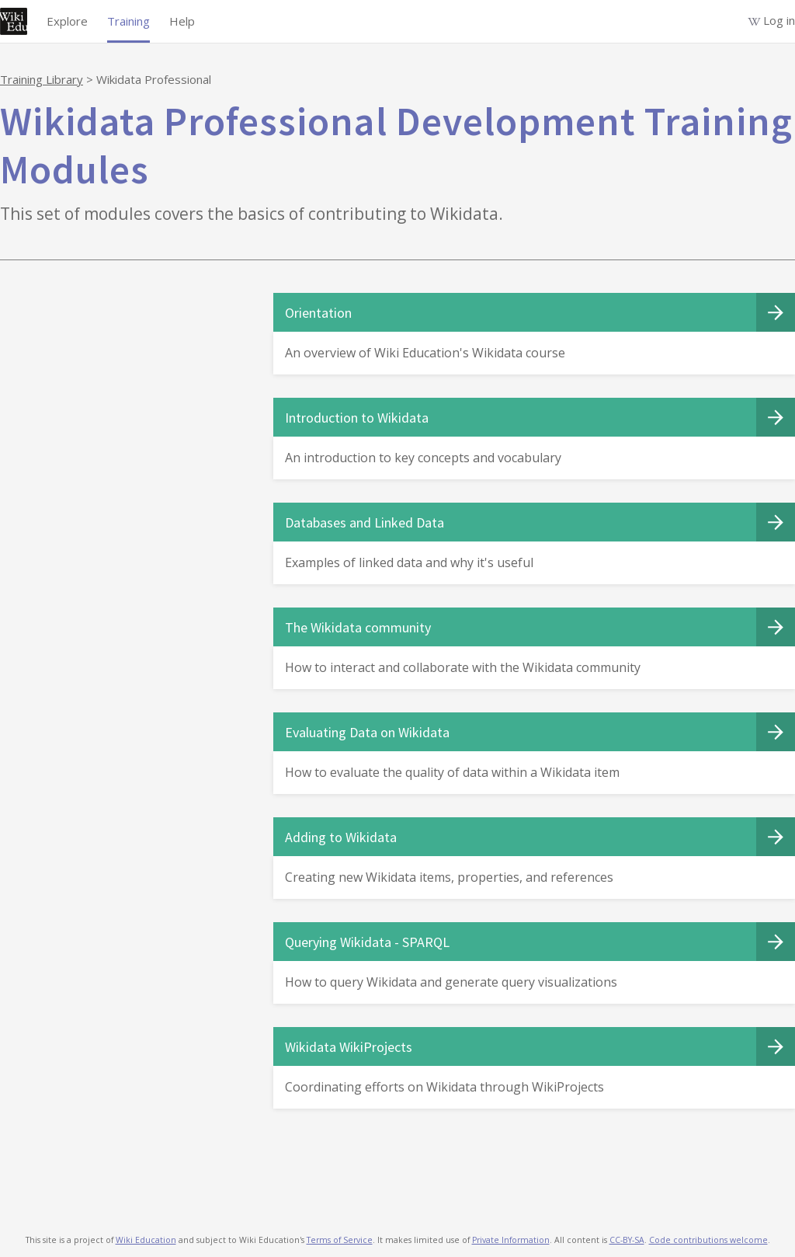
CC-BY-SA (626, 1239)
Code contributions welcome (708, 1239)
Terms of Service (340, 1239)
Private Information (511, 1239)
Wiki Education (146, 1239)
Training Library (41, 79)
